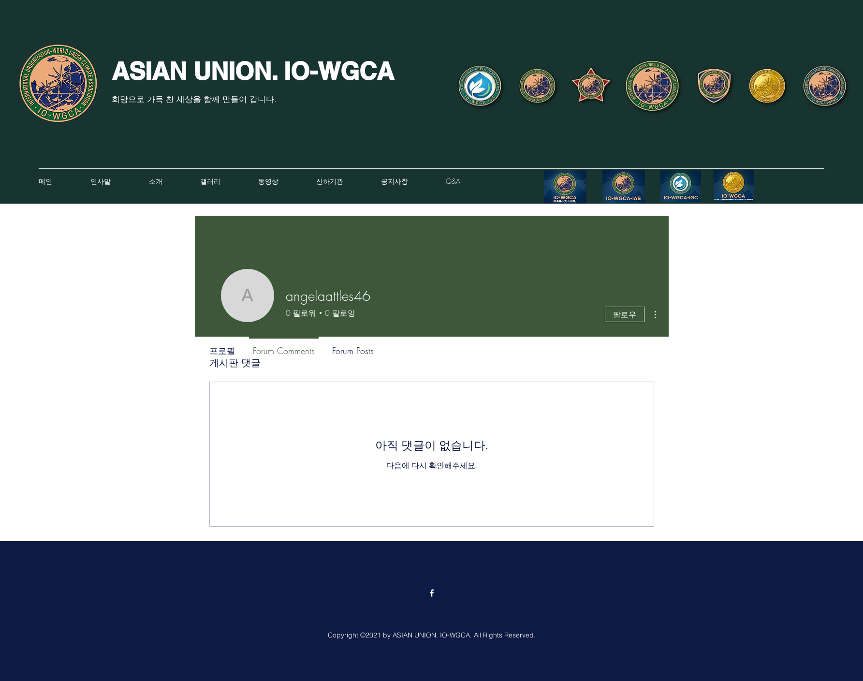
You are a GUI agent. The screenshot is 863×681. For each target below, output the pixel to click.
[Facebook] (432, 593)
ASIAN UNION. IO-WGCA (253, 71)
